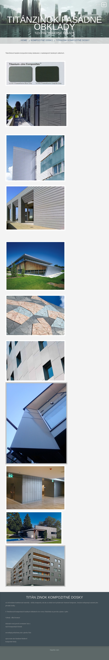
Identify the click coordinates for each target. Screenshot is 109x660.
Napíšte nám (54, 650)
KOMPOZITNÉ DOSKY (42, 40)
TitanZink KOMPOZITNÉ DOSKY (73, 40)
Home (24, 40)
